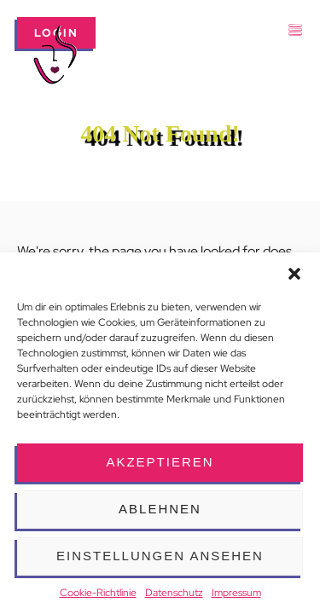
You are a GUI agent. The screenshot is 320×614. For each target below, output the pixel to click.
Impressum (236, 593)
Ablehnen (160, 508)
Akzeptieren (159, 462)
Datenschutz (174, 593)
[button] (294, 273)
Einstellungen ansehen (160, 555)
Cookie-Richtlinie (98, 593)
